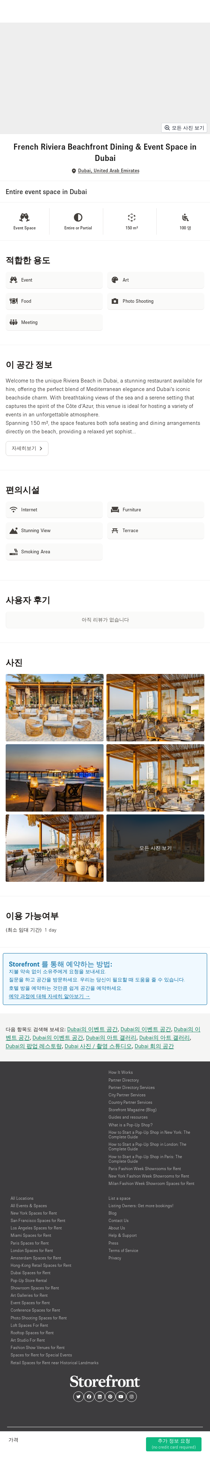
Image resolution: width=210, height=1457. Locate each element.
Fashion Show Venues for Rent (38, 1347)
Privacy (115, 1258)
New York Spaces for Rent (34, 1213)
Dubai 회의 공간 (154, 1046)
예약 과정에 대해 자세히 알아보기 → (49, 996)
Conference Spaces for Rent (35, 1310)
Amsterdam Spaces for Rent (36, 1258)
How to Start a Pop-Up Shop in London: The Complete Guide (147, 1146)
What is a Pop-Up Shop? (131, 1124)
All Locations (22, 1198)
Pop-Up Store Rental (29, 1280)
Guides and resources (128, 1117)
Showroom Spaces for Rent (35, 1288)
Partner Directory (124, 1080)
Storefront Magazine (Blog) (133, 1109)
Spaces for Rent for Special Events (41, 1355)
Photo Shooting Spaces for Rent (39, 1317)
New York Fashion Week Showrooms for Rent (149, 1176)
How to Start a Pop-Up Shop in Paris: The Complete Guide (145, 1158)
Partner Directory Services (132, 1087)
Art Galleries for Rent (29, 1295)
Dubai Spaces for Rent (31, 1272)
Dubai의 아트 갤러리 (111, 1037)
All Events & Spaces (29, 1205)
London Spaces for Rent (32, 1250)
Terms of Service (123, 1250)
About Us (117, 1228)
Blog (113, 1213)
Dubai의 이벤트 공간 (92, 1029)
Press (113, 1243)
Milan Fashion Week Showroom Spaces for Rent (151, 1183)
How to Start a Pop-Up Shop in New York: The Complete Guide (149, 1134)
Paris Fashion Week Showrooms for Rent (145, 1168)
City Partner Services (127, 1094)
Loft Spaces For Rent (29, 1325)
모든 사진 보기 (184, 128)
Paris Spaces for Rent (30, 1243)
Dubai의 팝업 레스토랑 (34, 1046)
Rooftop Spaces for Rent (32, 1332)
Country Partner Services (130, 1102)
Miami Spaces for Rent (31, 1235)
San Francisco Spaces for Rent (38, 1220)
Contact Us (119, 1220)
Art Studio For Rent (28, 1340)
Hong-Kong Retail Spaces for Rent (41, 1265)
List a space (119, 1198)
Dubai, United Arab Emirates (108, 170)
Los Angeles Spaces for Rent (36, 1228)
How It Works (121, 1072)
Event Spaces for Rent (30, 1302)
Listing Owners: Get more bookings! (141, 1205)
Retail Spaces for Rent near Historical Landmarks (55, 1362)
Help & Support (123, 1235)
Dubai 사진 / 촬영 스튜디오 (98, 1046)
